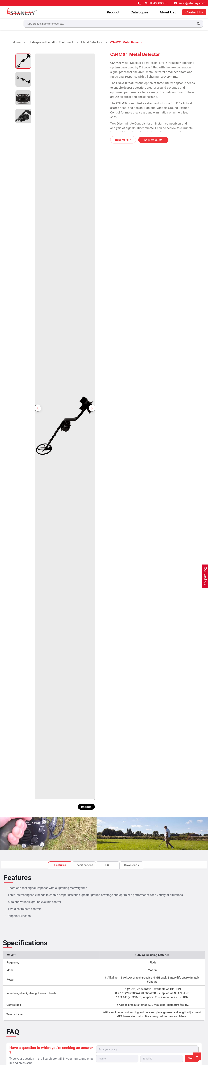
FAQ (107, 865)
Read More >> (123, 139)
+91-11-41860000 (155, 3)
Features (60, 865)
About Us (168, 12)
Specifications (84, 865)
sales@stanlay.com (192, 3)
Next (91, 396)
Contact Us (194, 12)
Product (113, 12)
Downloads (131, 865)
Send (191, 1058)
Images (86, 806)
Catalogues (140, 12)
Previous (38, 396)
